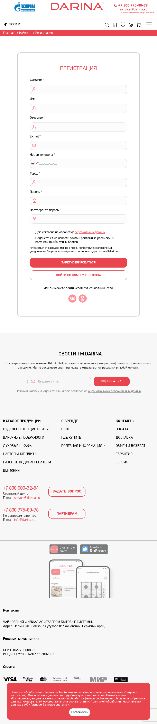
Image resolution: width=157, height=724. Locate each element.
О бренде (69, 421)
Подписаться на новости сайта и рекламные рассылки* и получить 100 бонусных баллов (74, 240)
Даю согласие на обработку (70, 232)
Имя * (34, 99)
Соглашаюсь (79, 712)
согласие (58, 698)
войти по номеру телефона (78, 275)
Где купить (71, 437)
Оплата (122, 429)
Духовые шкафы (18, 446)
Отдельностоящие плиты (26, 429)
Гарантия (124, 454)
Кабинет (25, 33)
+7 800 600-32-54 (21, 488)
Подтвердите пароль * (45, 210)
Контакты (125, 421)
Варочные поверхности (23, 437)
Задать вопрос (67, 492)
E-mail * (35, 136)
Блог (65, 429)
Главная (9, 33)
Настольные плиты (20, 454)
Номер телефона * (42, 155)
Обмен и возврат (131, 446)
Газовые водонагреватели (27, 462)
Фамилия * (37, 80)
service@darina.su (133, 9)
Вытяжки (11, 470)
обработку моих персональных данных (114, 391)
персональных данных (90, 232)
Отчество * (37, 117)
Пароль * (36, 192)
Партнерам (66, 514)
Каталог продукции (22, 421)
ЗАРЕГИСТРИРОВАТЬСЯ (78, 262)
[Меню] (149, 25)
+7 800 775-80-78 (133, 6)
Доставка (124, 437)
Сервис (122, 462)
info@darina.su (24, 520)
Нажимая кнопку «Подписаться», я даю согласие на (78, 391)
